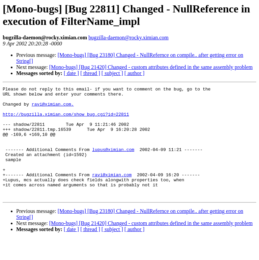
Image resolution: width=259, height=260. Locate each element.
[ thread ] (90, 73)
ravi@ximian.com (112, 193)
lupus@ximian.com (113, 162)
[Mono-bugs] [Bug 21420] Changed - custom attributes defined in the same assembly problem (151, 67)
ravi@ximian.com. (53, 108)
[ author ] (134, 73)
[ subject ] (112, 73)
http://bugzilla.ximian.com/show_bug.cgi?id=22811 (66, 120)
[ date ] (71, 73)
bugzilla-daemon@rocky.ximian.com (128, 37)
